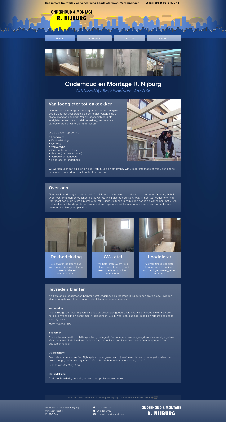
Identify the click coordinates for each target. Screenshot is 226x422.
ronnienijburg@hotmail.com (110, 414)
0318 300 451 (104, 408)
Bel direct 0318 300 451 (163, 2)
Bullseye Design (143, 398)
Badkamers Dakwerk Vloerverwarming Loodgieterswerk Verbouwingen (92, 3)
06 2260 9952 (104, 411)
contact (88, 172)
